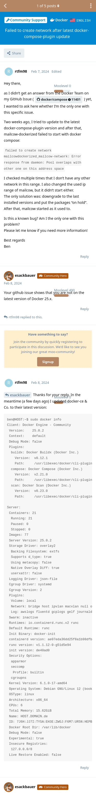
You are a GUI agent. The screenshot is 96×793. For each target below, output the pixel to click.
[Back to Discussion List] (5, 6)
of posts (48, 5)
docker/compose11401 (59, 99)
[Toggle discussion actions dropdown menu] (91, 6)
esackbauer (20, 394)
